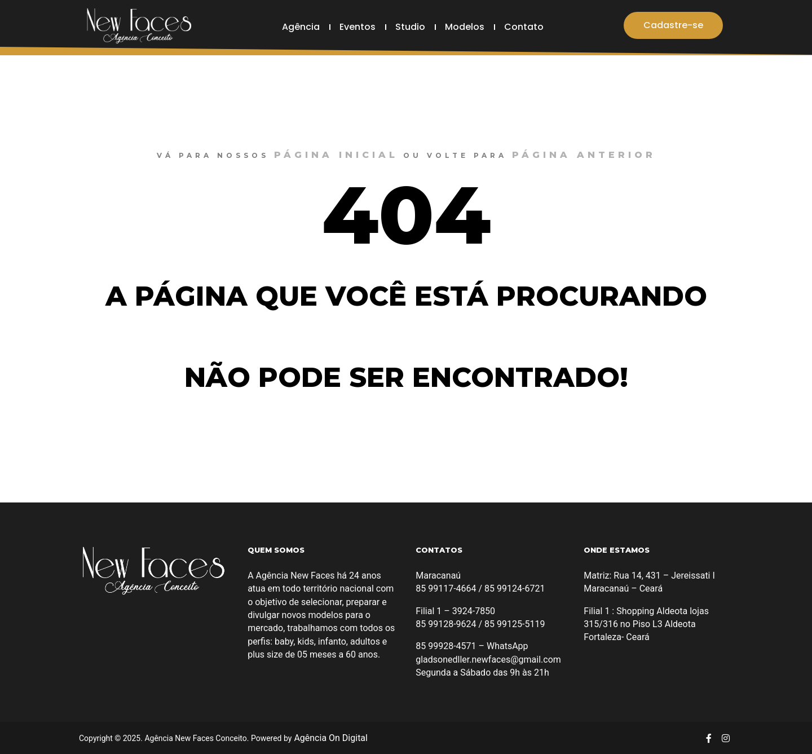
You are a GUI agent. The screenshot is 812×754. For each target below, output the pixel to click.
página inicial (336, 154)
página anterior (584, 154)
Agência (301, 26)
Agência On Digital (330, 738)
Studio (410, 26)
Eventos (357, 26)
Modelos (464, 26)
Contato (524, 26)
